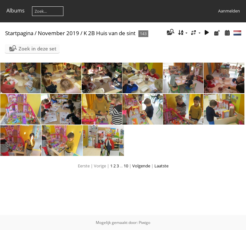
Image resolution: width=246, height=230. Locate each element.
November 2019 (58, 33)
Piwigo (144, 222)
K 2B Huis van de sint (109, 33)
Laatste (161, 166)
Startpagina (19, 33)
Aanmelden (229, 11)
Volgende (141, 166)
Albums (15, 10)
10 (126, 166)
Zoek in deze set (37, 48)
